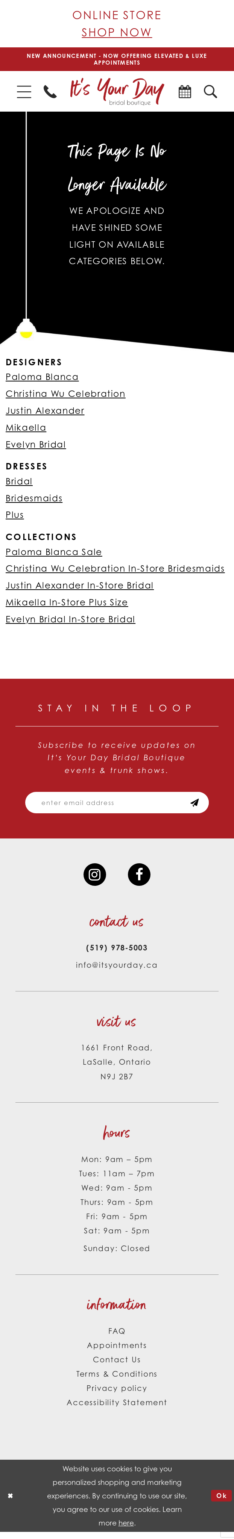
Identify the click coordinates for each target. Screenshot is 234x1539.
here (126, 1529)
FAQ (117, 1337)
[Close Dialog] (11, 1503)
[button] (24, 93)
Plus (15, 517)
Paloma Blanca (42, 379)
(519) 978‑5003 (117, 954)
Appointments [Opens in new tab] (117, 1352)
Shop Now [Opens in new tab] (117, 32)
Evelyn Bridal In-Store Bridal (70, 621)
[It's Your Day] (117, 94)
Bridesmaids (34, 500)
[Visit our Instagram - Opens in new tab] (93, 880)
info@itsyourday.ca (117, 972)
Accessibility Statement (117, 1409)
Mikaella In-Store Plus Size (67, 604)
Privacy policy (117, 1395)
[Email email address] (116, 806)
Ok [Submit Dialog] (221, 1502)
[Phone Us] (50, 93)
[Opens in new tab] (185, 93)
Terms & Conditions (117, 1381)
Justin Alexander (45, 413)
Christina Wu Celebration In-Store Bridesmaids (115, 571)
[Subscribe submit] (203, 806)
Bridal (19, 483)
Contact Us (117, 1366)
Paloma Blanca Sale (54, 554)
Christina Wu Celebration (66, 396)
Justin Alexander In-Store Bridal (80, 588)
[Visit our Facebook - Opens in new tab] (140, 880)
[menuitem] (24, 93)
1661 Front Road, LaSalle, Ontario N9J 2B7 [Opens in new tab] (117, 1069)
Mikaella (26, 429)
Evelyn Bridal (36, 446)
